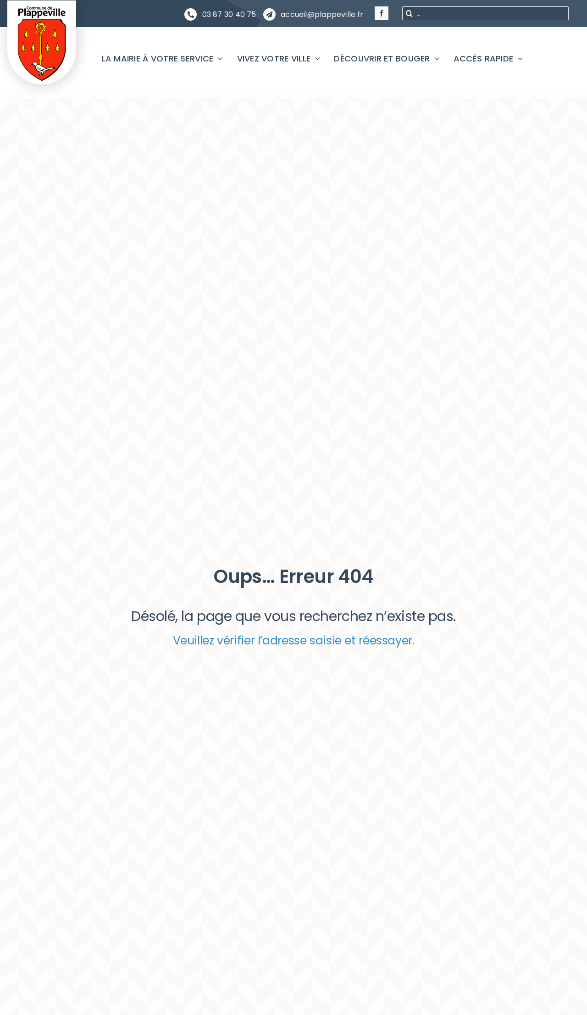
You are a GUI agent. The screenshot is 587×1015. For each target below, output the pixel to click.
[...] (485, 13)
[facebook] (381, 13)
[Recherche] (409, 13)
